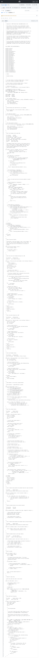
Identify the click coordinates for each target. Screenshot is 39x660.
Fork (28, 4)
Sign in (34, 1)
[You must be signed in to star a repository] (35, 5)
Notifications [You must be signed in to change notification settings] (21, 4)
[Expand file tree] (2, 10)
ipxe (3, 5)
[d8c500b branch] (8, 10)
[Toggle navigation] (2, 1)
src (4, 12)
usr (6, 12)
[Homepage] (19, 2)
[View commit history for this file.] (37, 15)
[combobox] (30, 10)
